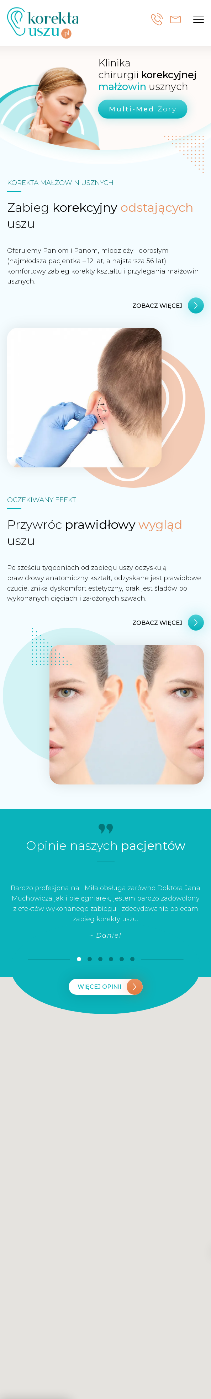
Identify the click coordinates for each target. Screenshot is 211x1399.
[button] (198, 19)
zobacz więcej (157, 305)
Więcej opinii (99, 986)
